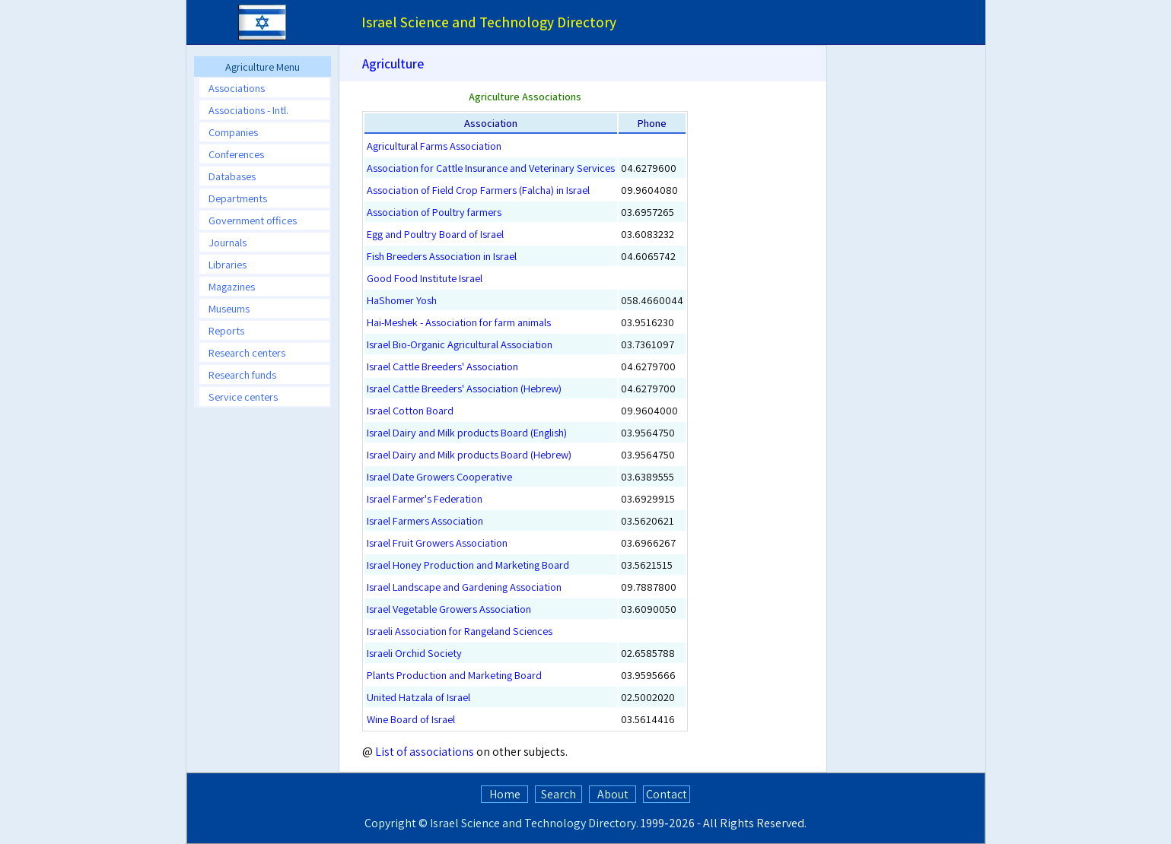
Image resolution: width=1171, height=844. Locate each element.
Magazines (231, 286)
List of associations (424, 752)
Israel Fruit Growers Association (437, 542)
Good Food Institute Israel (424, 278)
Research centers (246, 352)
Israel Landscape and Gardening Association (464, 586)
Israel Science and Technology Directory (533, 823)
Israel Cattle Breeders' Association (442, 366)
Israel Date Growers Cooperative (439, 476)
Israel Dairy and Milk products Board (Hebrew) (469, 454)
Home (504, 794)
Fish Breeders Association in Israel (442, 256)
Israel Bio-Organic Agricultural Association (459, 344)
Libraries (227, 264)
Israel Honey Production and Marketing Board (468, 564)
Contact (666, 794)
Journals (227, 242)
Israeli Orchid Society (414, 653)
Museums (229, 308)
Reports (226, 330)
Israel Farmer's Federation (424, 498)
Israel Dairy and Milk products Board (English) (467, 432)
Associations (236, 88)
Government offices (252, 220)
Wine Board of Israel (411, 719)
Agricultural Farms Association (434, 145)
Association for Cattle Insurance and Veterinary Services (491, 167)
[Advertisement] (908, 315)
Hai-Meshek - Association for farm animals (459, 322)
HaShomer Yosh (402, 300)
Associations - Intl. (248, 110)
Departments (237, 198)
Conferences (236, 154)
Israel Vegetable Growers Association (449, 608)
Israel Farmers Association (425, 520)
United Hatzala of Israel (418, 697)
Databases (232, 176)
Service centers (243, 396)
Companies (233, 132)
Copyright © (396, 823)
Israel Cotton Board (410, 410)
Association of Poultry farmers (434, 212)
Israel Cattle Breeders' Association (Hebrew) (464, 388)
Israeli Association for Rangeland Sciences (459, 630)
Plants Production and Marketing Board (454, 675)
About (612, 794)
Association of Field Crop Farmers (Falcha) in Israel (478, 189)
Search (558, 794)
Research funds (242, 374)
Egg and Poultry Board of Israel (435, 234)
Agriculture (393, 63)
